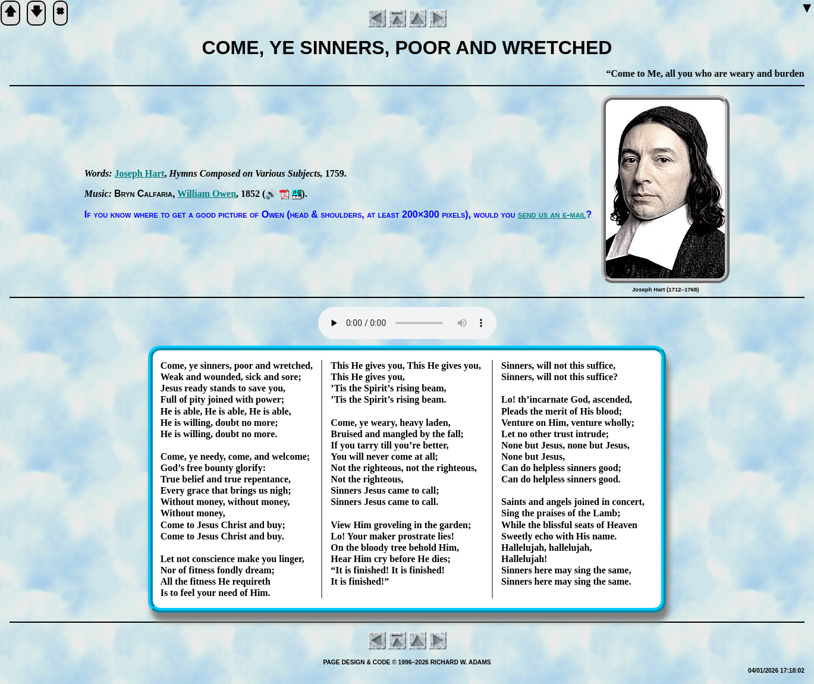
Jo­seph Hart (140, 173)
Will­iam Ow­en (206, 194)
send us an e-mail (552, 214)
